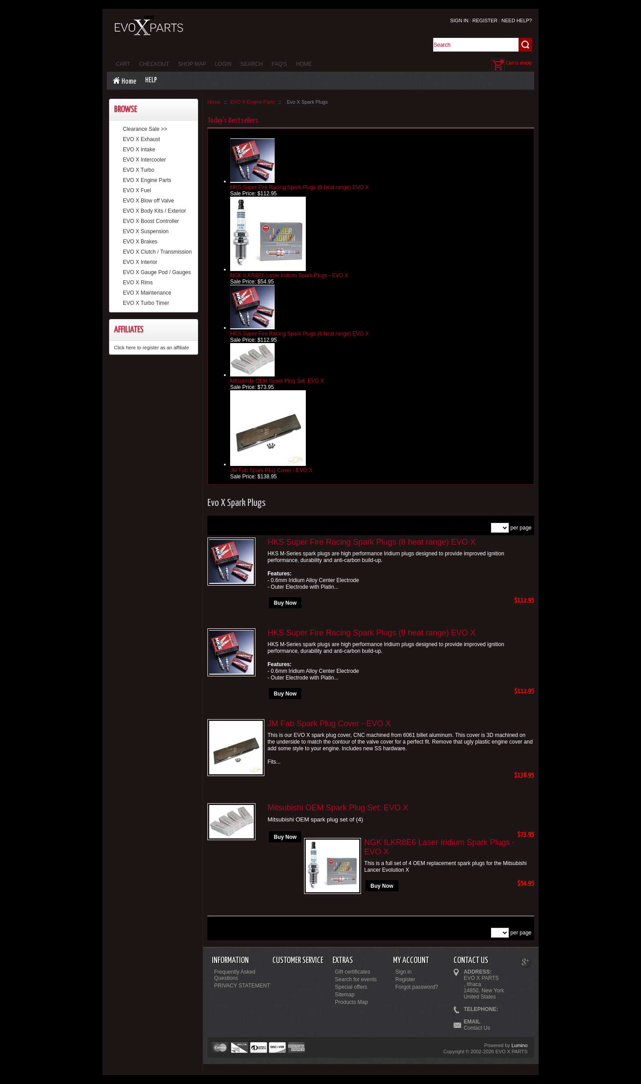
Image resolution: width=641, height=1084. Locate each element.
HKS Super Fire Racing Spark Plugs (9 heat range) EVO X (299, 187)
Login (223, 64)
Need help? (517, 20)
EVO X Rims (138, 282)
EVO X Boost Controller (151, 221)
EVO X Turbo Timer (146, 303)
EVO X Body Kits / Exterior (154, 211)
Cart (123, 64)
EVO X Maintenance (147, 293)
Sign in (459, 20)
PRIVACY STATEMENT (242, 986)
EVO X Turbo (138, 170)
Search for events (356, 979)
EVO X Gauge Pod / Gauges (157, 272)
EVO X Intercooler (144, 160)
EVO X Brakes (140, 242)
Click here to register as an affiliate (151, 347)
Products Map (351, 1002)
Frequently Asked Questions (235, 975)
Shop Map (192, 64)
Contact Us (477, 1028)
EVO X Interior (140, 262)
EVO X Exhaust (141, 139)
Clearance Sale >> (145, 129)
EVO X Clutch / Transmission (157, 252)
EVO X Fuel (137, 190)
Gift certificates (352, 972)
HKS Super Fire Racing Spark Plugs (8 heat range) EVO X (299, 334)
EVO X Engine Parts (147, 180)
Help (151, 80)
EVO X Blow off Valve (148, 201)
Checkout (154, 64)
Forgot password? (416, 987)
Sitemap (344, 994)
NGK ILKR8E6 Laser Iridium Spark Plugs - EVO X (289, 275)
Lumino (519, 1045)
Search (251, 64)
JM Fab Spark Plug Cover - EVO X (271, 470)
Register (484, 20)
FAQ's (279, 64)
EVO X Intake (139, 149)
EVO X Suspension (146, 231)
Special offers (351, 987)
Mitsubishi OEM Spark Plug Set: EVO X (277, 381)
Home (304, 64)
